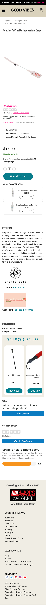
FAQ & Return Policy (14, 538)
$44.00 (36, 383)
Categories (7, 20)
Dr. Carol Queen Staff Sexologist (19, 564)
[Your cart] (41, 10)
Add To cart (18, 176)
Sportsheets (19, 287)
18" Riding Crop (14, 375)
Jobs (7, 598)
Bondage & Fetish (20, 20)
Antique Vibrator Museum (16, 586)
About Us (9, 520)
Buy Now (14, 391)
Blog (7, 555)
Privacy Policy (11, 532)
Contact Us (9, 523)
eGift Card (9, 517)
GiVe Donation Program (15, 589)
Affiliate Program (12, 583)
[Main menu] (3, 10)
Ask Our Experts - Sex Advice (18, 561)
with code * (23, 3)
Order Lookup (11, 526)
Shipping (8, 529)
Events (8, 558)
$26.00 (14, 382)
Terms (7, 535)
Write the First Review (21, 113)
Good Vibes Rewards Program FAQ (20, 595)
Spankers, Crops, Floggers (15, 23)
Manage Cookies (12, 541)
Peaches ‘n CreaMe (23, 309)
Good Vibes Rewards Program (18, 592)
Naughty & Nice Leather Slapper (35, 376)
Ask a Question (9, 122)
